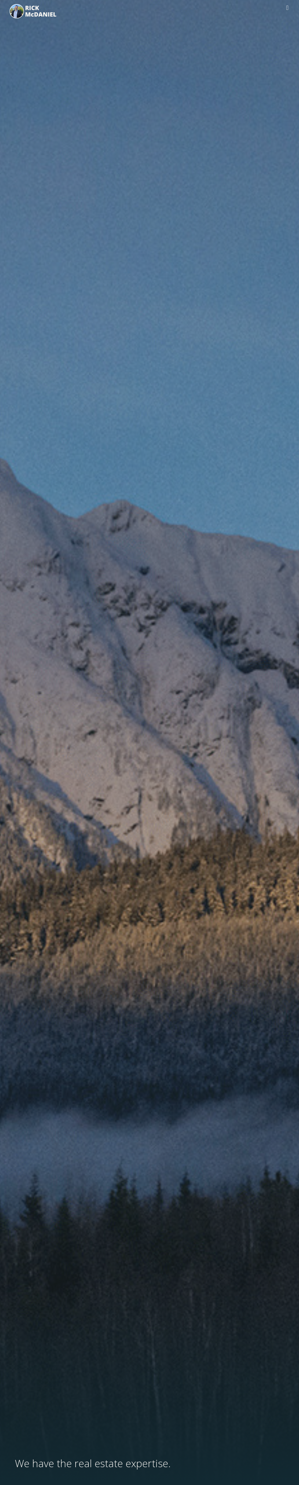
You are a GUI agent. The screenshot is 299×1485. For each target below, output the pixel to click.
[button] (287, 8)
